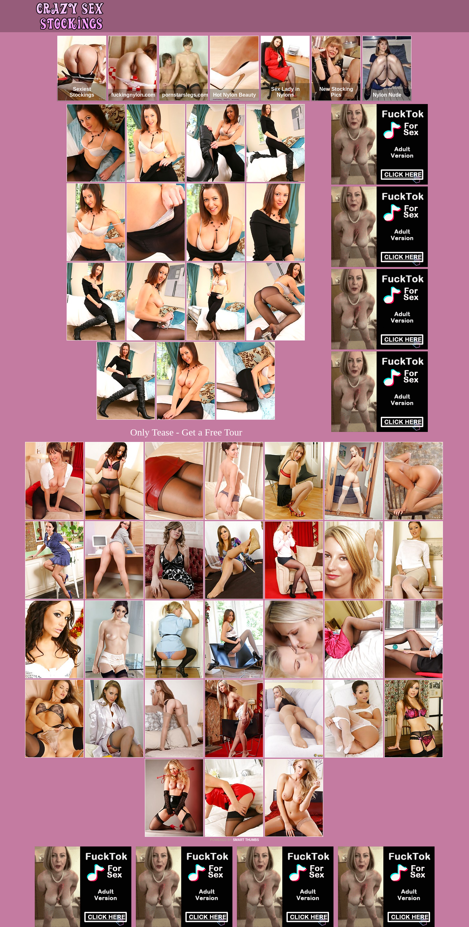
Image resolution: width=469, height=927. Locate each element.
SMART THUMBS (246, 840)
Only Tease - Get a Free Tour (186, 432)
